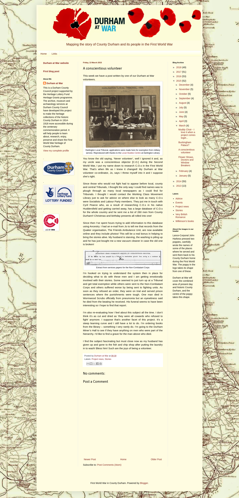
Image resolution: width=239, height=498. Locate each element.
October (183, 94)
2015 (179, 80)
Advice (179, 198)
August (183, 103)
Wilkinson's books (185, 221)
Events (179, 202)
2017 (179, 72)
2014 (179, 181)
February (184, 171)
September (185, 98)
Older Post (156, 459)
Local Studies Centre (131, 153)
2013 (179, 185)
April (181, 121)
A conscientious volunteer (186, 151)
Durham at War (54, 83)
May (181, 116)
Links (54, 53)
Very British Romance (181, 215)
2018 (179, 67)
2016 (179, 76)
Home (43, 53)
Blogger (144, 483)
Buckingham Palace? (184, 143)
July (181, 107)
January (183, 175)
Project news (98, 359)
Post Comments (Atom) (109, 464)
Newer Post (90, 459)
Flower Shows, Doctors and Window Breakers (186, 161)
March (182, 125)
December (184, 84)
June (182, 112)
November (184, 89)
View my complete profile (56, 150)
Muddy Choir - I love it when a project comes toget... (186, 133)
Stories (108, 359)
